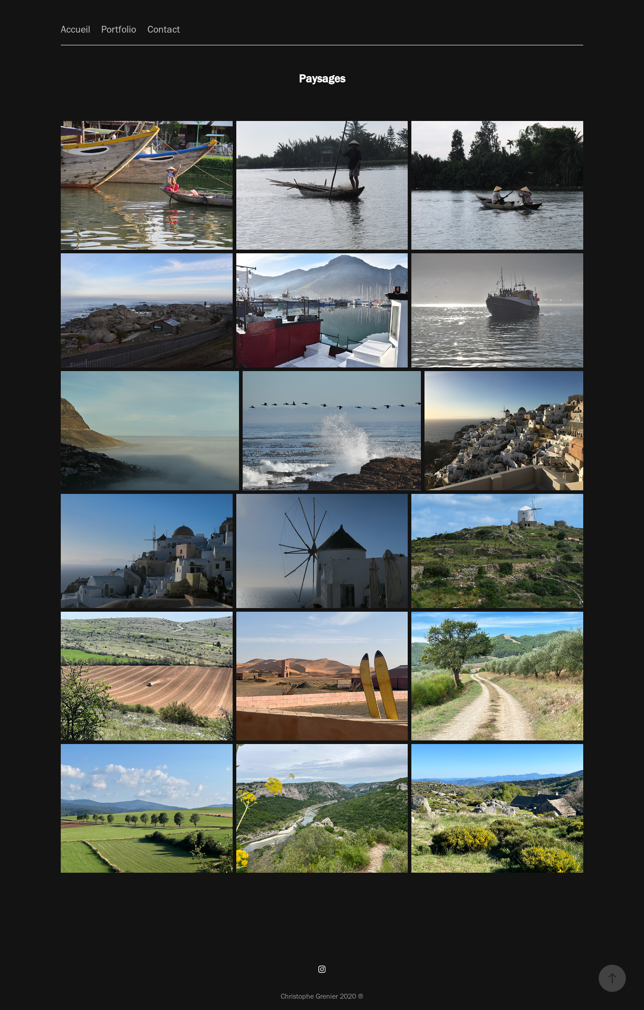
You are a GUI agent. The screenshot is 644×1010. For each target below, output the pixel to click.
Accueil (75, 29)
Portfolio (118, 29)
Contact (163, 29)
